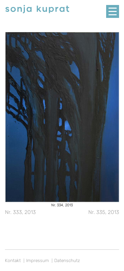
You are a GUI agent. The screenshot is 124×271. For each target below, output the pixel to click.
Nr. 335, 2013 (103, 212)
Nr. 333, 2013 (20, 212)
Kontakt (13, 260)
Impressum (37, 260)
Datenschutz (67, 260)
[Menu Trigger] (112, 11)
